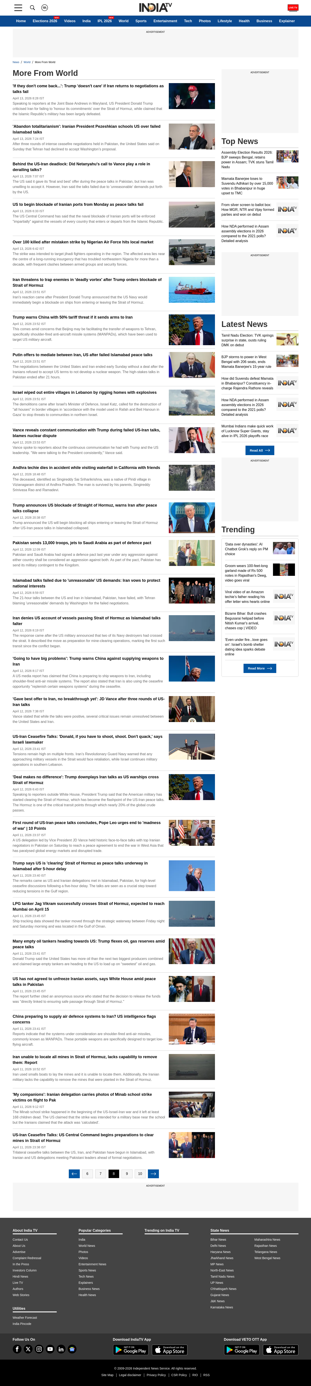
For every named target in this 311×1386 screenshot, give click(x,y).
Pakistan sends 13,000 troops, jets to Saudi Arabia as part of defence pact (82, 543)
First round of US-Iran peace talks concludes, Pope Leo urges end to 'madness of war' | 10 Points (87, 826)
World (124, 21)
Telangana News (266, 1252)
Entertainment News (92, 1264)
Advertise (19, 1252)
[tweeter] (28, 1349)
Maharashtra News (267, 1239)
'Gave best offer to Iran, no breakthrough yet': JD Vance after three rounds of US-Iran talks (89, 702)
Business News (89, 1289)
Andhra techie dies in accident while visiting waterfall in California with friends (86, 467)
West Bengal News (267, 1258)
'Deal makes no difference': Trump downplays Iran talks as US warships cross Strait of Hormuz (86, 780)
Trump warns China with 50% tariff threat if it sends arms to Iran (73, 317)
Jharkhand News (222, 1258)
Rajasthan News (266, 1245)
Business (264, 21)
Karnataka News (222, 1307)
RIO (195, 1375)
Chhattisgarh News (223, 1289)
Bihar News (218, 1239)
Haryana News (221, 1252)
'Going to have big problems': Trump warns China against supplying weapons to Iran (88, 661)
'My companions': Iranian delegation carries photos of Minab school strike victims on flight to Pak (82, 1097)
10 (140, 1174)
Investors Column (25, 1270)
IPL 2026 (105, 21)
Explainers (86, 1282)
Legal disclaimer (130, 1375)
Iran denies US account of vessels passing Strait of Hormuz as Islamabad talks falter (87, 621)
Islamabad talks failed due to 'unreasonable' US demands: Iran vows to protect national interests (86, 583)
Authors (18, 1289)
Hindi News (20, 1276)
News (16, 62)
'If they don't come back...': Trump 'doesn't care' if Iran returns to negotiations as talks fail (88, 89)
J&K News (218, 1301)
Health (244, 21)
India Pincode (22, 1324)
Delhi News (218, 1245)
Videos (70, 21)
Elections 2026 (45, 21)
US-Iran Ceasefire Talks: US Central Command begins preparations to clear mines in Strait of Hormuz (83, 1138)
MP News (217, 1264)
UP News (217, 1282)
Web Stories (21, 1295)
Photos (205, 21)
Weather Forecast (25, 1317)
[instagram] (39, 1349)
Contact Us (20, 1239)
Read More (260, 668)
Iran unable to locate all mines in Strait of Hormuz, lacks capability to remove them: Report (85, 1060)
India (86, 21)
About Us (19, 1245)
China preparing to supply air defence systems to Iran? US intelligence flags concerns (84, 1019)
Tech (188, 21)
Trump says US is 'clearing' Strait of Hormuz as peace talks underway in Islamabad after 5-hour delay (80, 866)
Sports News (87, 1270)
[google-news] (72, 1349)
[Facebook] (17, 1349)
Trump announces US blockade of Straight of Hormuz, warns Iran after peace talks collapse (85, 508)
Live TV (18, 1282)
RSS (206, 1375)
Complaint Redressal (27, 1258)
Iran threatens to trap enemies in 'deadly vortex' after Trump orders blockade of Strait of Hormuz (87, 282)
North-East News (222, 1270)
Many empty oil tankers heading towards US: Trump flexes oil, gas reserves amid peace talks (89, 944)
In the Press (21, 1264)
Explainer (287, 21)
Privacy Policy (156, 1375)
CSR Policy (179, 1375)
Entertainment (165, 21)
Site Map (107, 1375)
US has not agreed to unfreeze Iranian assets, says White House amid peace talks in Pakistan (84, 982)
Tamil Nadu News (223, 1276)
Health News (87, 1295)
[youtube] (50, 1349)
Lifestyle (225, 21)
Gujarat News (220, 1295)
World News (87, 1245)
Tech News (86, 1276)
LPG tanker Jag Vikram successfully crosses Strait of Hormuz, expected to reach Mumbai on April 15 (89, 906)
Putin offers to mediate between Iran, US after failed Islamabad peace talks (83, 355)
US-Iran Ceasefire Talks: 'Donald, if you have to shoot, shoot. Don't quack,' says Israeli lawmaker (88, 739)
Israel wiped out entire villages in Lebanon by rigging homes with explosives (85, 392)
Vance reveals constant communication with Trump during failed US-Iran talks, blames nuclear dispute (86, 433)
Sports (141, 21)
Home (21, 21)
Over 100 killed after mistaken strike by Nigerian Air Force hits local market (83, 242)
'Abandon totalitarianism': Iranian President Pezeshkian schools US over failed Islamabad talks (87, 129)
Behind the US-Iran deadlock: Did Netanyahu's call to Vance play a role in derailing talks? (81, 167)
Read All (260, 450)
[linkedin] (61, 1349)
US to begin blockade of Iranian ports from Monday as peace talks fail (78, 204)
